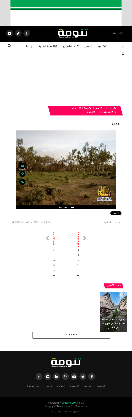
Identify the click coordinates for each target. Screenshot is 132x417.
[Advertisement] (66, 82)
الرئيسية (119, 34)
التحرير (106, 222)
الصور (88, 46)
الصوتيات (60, 385)
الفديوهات (74, 385)
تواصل (49, 385)
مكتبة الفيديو (71, 46)
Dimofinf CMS (69, 402)
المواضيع (88, 385)
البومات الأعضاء (81, 108)
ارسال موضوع (34, 385)
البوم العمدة (105, 112)
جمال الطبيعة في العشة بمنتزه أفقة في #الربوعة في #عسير (113, 324)
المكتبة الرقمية (48, 46)
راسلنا (29, 46)
